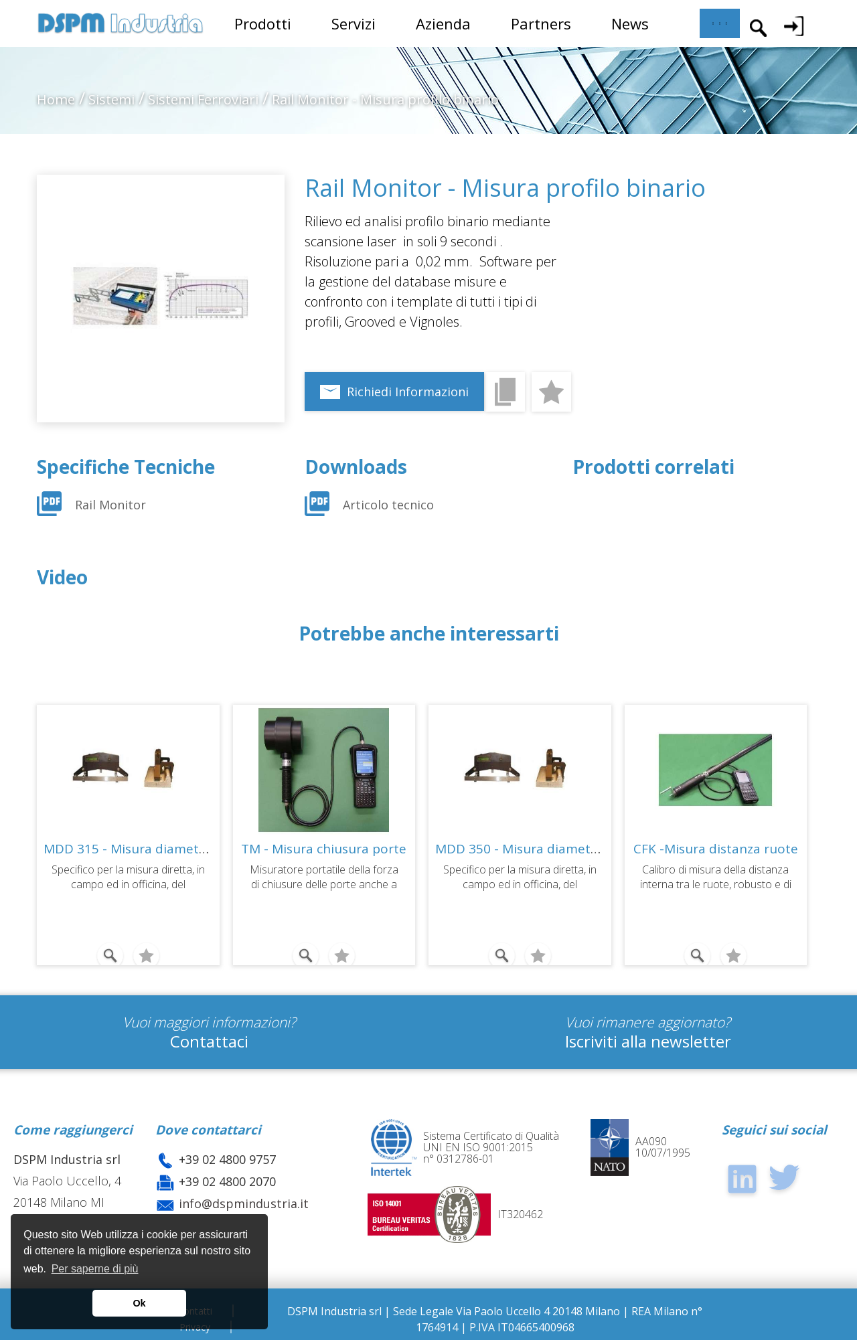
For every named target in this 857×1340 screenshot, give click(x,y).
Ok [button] (139, 1303)
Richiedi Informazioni (408, 392)
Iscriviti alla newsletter (648, 1041)
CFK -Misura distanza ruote (715, 848)
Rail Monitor (112, 505)
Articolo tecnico (388, 505)
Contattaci (209, 1041)
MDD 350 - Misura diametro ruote (538, 848)
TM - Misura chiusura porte (323, 848)
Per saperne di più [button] (95, 1268)
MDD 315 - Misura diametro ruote (147, 848)
